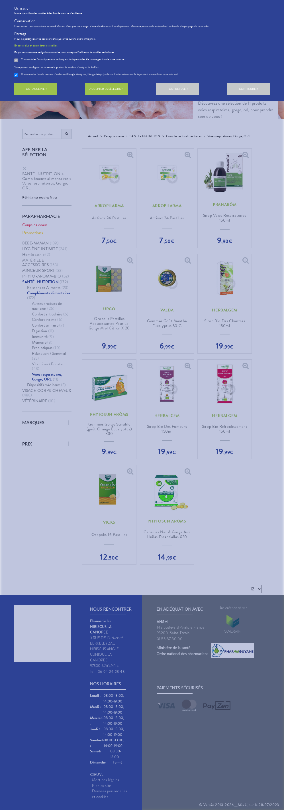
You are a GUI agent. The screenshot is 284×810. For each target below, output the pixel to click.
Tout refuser (177, 89)
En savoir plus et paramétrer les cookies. (36, 46)
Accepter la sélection (106, 89)
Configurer (248, 89)
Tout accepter (35, 89)
